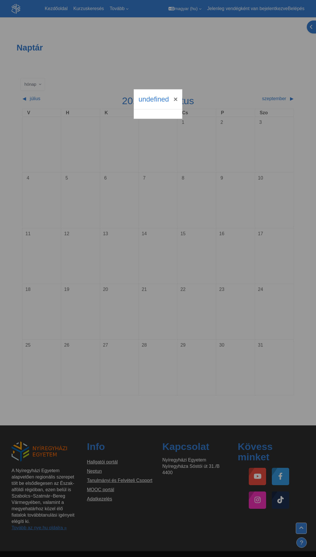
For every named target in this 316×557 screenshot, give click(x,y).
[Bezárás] (175, 99)
